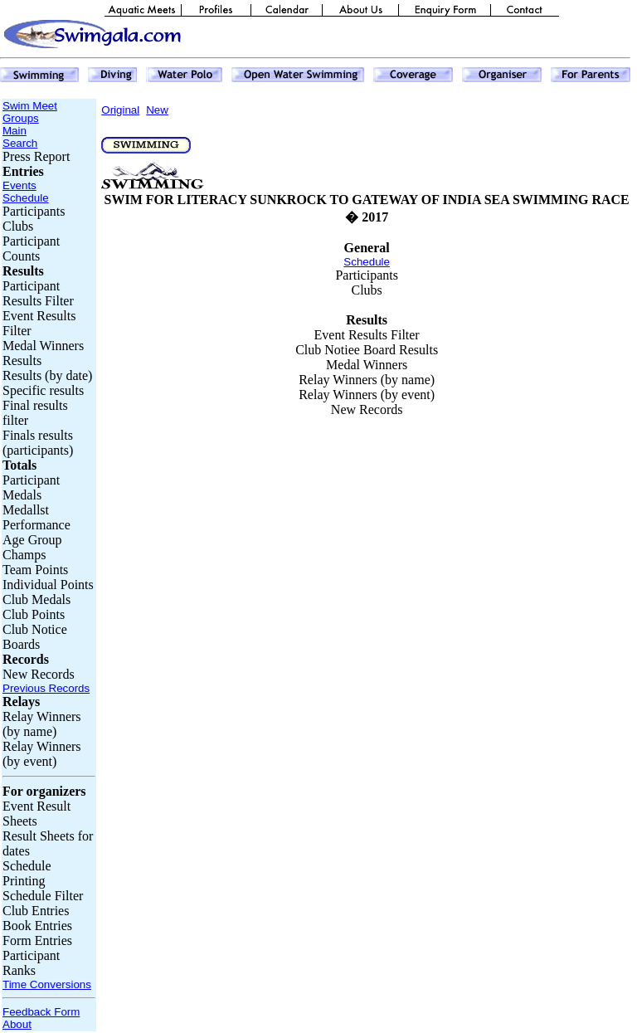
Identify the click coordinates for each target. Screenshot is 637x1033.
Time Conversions (46, 984)
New (157, 110)
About (17, 1024)
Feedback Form (41, 1012)
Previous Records (46, 688)
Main (14, 130)
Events (19, 185)
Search (19, 143)
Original (120, 110)
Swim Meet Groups (29, 112)
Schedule (25, 198)
